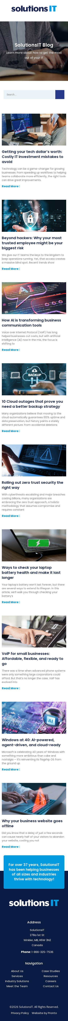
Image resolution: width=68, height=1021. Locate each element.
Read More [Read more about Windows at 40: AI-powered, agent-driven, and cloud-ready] (10, 769)
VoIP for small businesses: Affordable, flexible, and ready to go (32, 658)
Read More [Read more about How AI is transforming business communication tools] (10, 350)
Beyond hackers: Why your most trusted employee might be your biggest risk (32, 243)
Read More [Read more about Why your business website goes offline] (10, 847)
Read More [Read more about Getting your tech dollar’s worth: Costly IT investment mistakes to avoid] (10, 186)
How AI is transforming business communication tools (31, 323)
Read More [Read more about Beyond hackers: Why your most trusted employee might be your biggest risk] (10, 269)
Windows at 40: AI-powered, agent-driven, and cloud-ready (31, 742)
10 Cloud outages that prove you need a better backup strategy (32, 404)
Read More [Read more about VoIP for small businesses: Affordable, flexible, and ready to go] (10, 688)
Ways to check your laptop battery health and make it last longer (31, 572)
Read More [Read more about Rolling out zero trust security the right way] (10, 516)
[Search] (59, 94)
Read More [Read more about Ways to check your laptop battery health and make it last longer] (10, 602)
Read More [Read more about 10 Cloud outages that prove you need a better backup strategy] (10, 431)
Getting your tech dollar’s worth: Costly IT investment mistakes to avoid (32, 156)
